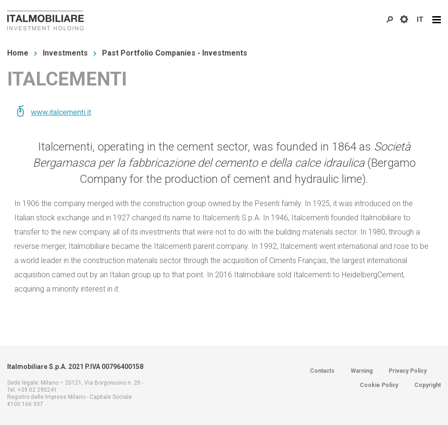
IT (420, 19)
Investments (65, 52)
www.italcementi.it (61, 112)
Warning (362, 371)
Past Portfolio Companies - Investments (174, 52)
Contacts (322, 371)
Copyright (427, 385)
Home (17, 52)
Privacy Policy (408, 371)
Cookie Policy (379, 385)
